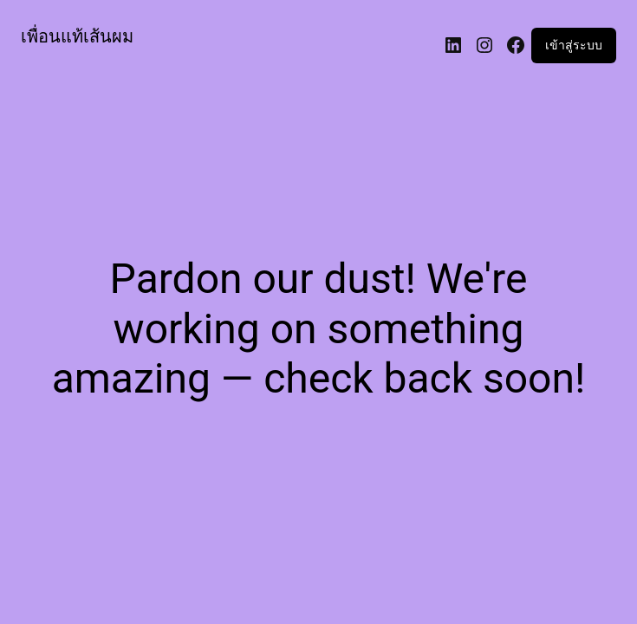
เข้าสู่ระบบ (573, 45)
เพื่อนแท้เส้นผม (77, 36)
